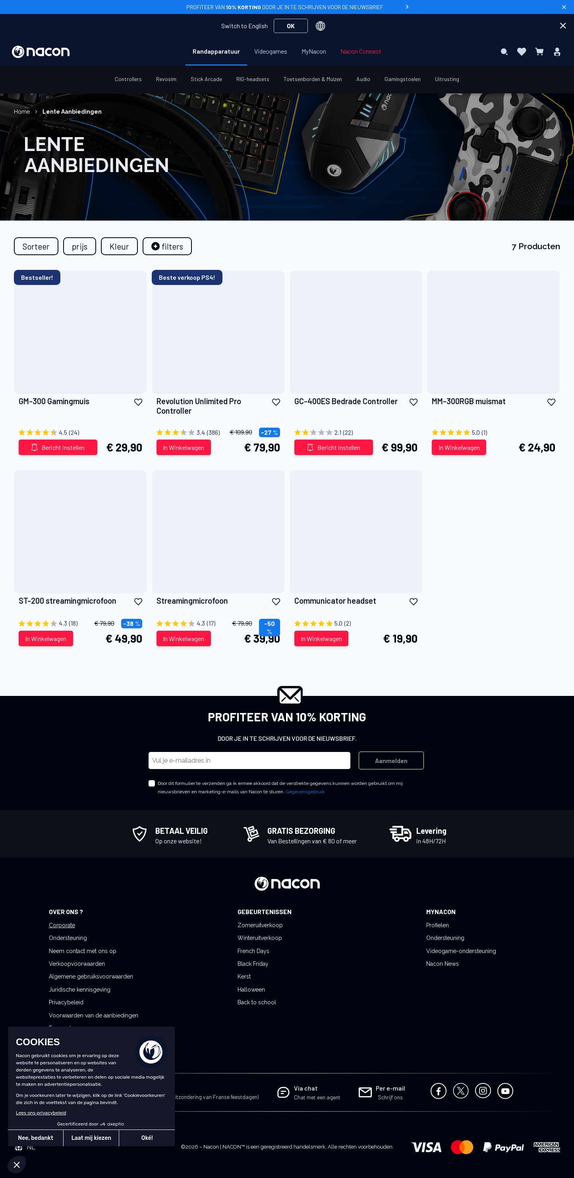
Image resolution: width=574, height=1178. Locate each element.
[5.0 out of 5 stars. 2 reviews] (356, 624)
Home (22, 111)
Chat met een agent (317, 1097)
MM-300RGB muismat (469, 401)
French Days (253, 951)
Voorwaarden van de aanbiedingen (93, 1015)
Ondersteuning (68, 938)
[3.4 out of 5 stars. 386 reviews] (218, 432)
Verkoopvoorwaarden (77, 964)
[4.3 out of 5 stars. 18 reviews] (80, 624)
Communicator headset (335, 600)
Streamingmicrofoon (192, 600)
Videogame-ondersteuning (461, 951)
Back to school (257, 1002)
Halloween (251, 989)
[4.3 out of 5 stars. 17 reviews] (218, 624)
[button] (138, 401)
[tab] (167, 246)
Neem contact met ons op (82, 951)
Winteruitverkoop (260, 938)
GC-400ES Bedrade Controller (346, 401)
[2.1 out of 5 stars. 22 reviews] (356, 432)
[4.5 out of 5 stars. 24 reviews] (80, 432)
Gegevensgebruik (305, 791)
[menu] (287, 52)
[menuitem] (216, 51)
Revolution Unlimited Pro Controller (199, 405)
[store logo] (41, 51)
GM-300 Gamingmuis (54, 401)
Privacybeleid (66, 1002)
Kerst (244, 976)
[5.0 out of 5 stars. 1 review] (493, 432)
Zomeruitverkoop (260, 925)
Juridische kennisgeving (79, 989)
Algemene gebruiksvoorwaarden (91, 976)
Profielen (437, 925)
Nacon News (442, 964)
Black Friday (253, 964)
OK (291, 25)
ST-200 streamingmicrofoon (67, 600)
